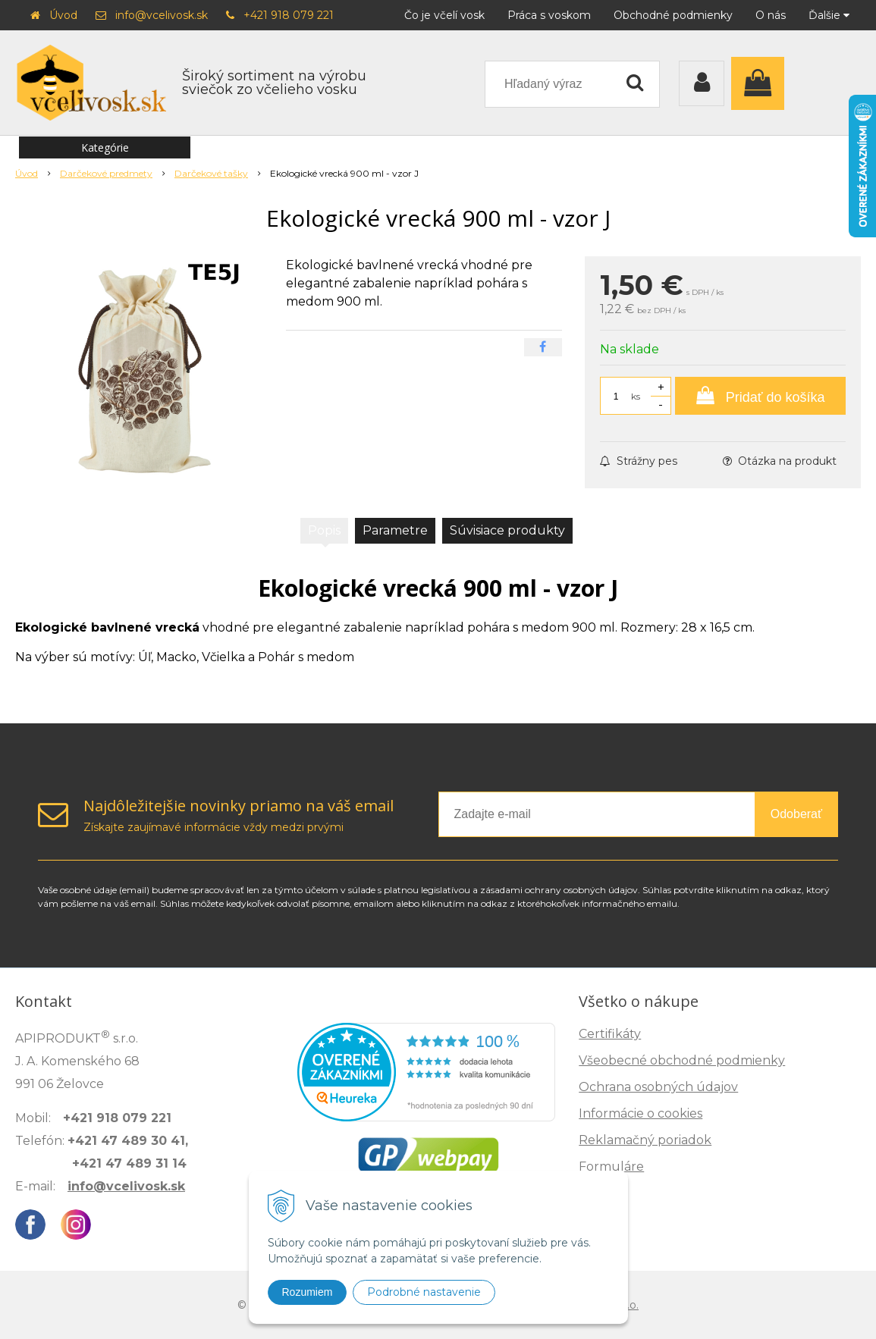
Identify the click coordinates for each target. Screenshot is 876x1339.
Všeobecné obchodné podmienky (682, 1060)
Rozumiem (307, 1292)
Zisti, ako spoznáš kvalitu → (702, 1285)
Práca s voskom (549, 15)
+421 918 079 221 (288, 15)
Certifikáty (610, 1034)
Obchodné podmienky (673, 15)
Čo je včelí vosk (444, 15)
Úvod (63, 15)
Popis (324, 530)
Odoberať (796, 813)
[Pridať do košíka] (760, 396)
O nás (770, 15)
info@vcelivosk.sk (161, 15)
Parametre (395, 530)
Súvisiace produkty (507, 530)
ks (635, 396)
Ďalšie (828, 15)
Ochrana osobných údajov (658, 1087)
